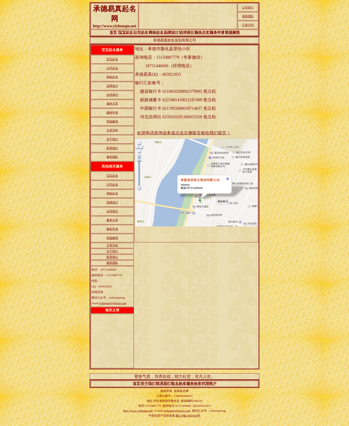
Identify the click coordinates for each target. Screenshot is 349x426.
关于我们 (112, 139)
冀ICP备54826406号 (188, 415)
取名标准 (178, 383)
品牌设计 (171, 32)
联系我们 (112, 148)
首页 (113, 32)
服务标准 (194, 383)
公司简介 (248, 7)
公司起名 (141, 32)
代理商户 (209, 383)
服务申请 (217, 32)
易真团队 (248, 16)
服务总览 (202, 32)
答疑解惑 (232, 32)
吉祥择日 (187, 32)
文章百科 (112, 130)
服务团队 (112, 157)
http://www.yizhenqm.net (138, 410)
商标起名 (156, 32)
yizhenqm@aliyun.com (112, 303)
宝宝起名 (126, 32)
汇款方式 (248, 25)
